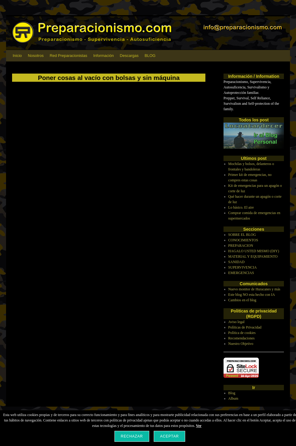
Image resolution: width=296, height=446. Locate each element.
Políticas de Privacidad (245, 327)
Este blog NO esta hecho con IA (251, 294)
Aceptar (169, 436)
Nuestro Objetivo (240, 344)
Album (233, 398)
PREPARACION (240, 245)
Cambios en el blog (242, 300)
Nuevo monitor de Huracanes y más (254, 289)
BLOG (150, 55)
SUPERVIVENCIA (242, 267)
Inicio (17, 55)
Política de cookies (242, 333)
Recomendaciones (241, 338)
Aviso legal (236, 322)
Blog (231, 393)
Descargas (129, 55)
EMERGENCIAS (241, 273)
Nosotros (35, 55)
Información (103, 55)
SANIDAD (236, 262)
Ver (198, 426)
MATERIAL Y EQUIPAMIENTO (253, 256)
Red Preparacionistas (68, 55)
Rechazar (132, 436)
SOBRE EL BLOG (242, 235)
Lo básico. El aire (241, 207)
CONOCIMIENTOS (243, 240)
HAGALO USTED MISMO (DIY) (253, 251)
